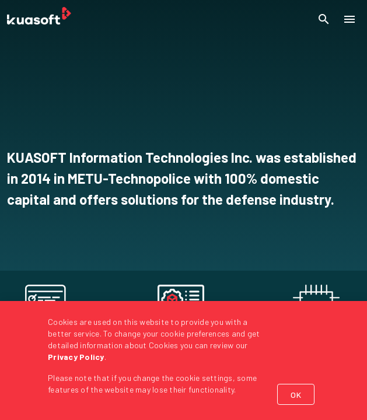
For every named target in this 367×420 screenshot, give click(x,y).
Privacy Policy (76, 357)
